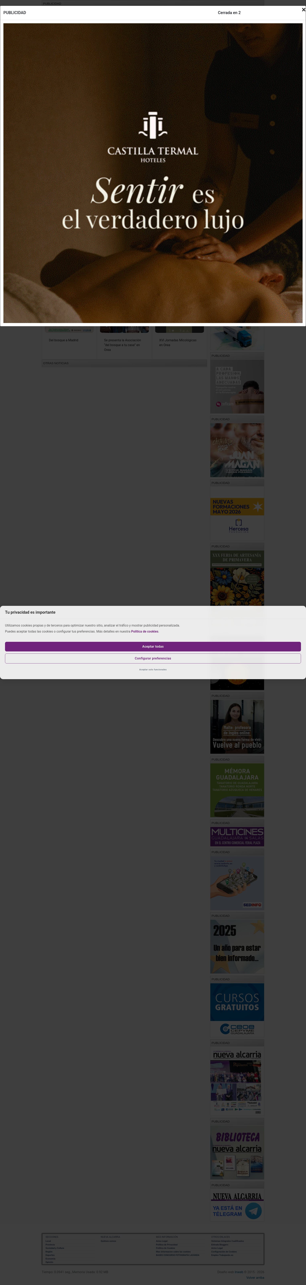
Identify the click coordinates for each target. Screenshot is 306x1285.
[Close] (304, 9)
